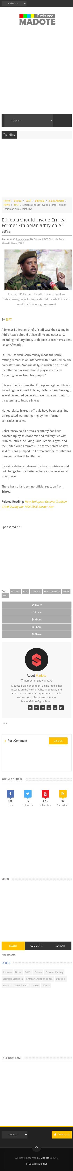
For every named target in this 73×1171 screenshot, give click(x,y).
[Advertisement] (36, 71)
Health (6, 985)
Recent (13, 945)
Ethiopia (39, 200)
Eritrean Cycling (54, 972)
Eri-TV (28, 972)
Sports (46, 985)
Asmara (7, 972)
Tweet (37, 605)
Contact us (62, 1134)
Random (60, 945)
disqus (58, 740)
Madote (45, 1157)
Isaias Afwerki (56, 200)
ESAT (28, 200)
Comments (36, 945)
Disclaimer (41, 1163)
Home (7, 200)
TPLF (16, 204)
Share (36, 612)
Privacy (30, 1163)
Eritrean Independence (39, 978)
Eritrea (17, 200)
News (7, 204)
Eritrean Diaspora (13, 978)
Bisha (18, 972)
